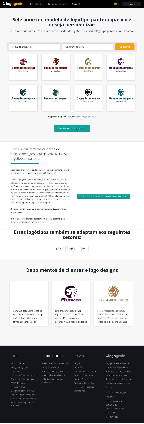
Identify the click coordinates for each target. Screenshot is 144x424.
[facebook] (107, 418)
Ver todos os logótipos (72, 129)
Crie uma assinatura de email (55, 364)
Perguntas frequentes (84, 387)
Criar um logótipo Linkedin (53, 376)
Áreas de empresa (19, 384)
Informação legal (81, 380)
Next (139, 309)
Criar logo (15, 372)
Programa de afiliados (84, 384)
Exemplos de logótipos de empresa (22, 404)
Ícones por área (18, 387)
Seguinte (125, 46)
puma (83, 249)
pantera (59, 249)
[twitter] (111, 418)
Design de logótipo (19, 368)
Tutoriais (78, 368)
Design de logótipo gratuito (23, 391)
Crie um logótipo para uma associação (22, 381)
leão (78, 117)
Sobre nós (76, 4)
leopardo (86, 117)
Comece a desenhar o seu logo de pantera (103, 197)
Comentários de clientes (85, 372)
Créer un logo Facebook (53, 372)
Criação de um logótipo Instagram (52, 381)
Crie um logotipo (35, 4)
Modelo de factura (50, 368)
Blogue (77, 364)
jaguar (72, 249)
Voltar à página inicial (13, 4)
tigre (94, 117)
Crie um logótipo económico (23, 395)
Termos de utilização (83, 376)
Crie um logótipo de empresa (24, 376)
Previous (4, 309)
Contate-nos (79, 391)
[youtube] (116, 418)
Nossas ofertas (18, 364)
